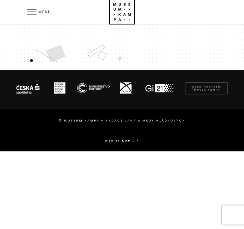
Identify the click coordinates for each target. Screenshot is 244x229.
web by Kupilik (122, 140)
